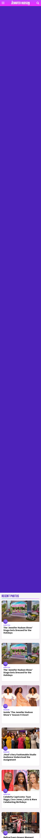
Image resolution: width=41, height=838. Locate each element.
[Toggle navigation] (3, 3)
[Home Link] (20, 3)
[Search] (38, 3)
